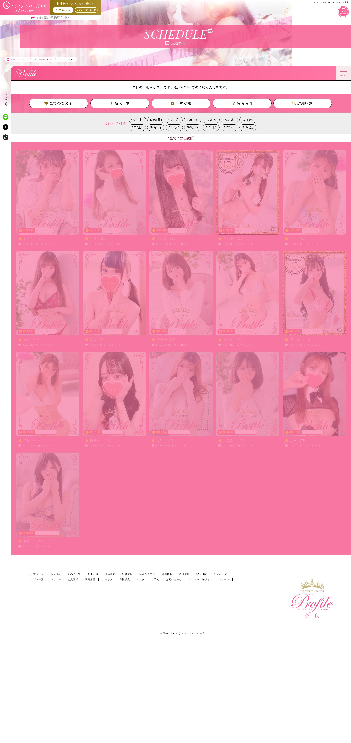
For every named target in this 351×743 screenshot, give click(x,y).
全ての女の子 (58, 103)
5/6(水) (211, 127)
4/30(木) (229, 119)
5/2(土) (137, 127)
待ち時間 (242, 103)
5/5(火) (192, 127)
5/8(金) (247, 127)
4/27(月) (174, 119)
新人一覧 (120, 103)
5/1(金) (247, 119)
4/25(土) (137, 119)
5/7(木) (229, 127)
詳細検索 (302, 103)
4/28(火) (192, 119)
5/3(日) (155, 127)
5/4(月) (174, 127)
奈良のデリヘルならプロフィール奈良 (182, 633)
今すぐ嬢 (181, 103)
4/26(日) (155, 119)
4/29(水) (211, 119)
